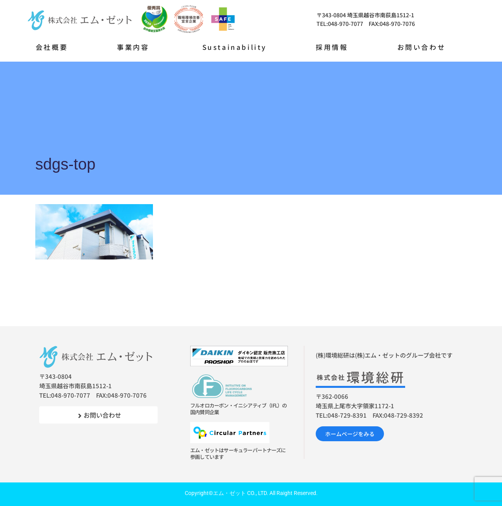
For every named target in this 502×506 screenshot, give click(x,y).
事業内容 (133, 47)
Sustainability (234, 47)
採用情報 (332, 47)
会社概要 (52, 47)
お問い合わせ (421, 47)
